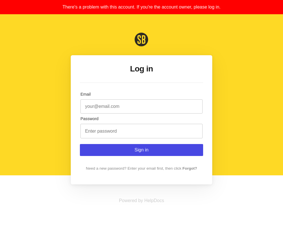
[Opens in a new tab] (141, 200)
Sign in (142, 149)
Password (89, 118)
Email (85, 94)
